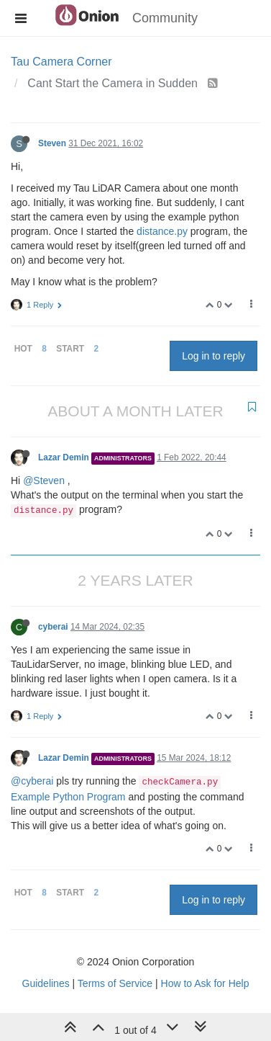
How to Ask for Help (205, 983)
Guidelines (46, 983)
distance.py (162, 231)
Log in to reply (213, 356)
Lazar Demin (63, 457)
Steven (52, 143)
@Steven (44, 480)
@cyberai (32, 781)
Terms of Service (115, 983)
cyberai (53, 627)
